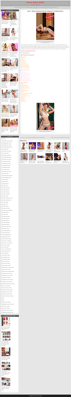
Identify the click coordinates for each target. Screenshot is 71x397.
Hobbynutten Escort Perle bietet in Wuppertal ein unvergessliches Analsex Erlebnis (5, 85)
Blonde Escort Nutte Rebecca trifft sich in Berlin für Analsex (13, 84)
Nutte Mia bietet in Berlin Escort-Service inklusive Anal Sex (5, 22)
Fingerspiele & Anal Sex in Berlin (7, 279)
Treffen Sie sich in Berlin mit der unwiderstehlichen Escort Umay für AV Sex (13, 23)
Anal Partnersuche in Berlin (6, 226)
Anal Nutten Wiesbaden (6, 222)
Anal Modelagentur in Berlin (6, 177)
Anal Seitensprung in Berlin (6, 238)
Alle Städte (3, 138)
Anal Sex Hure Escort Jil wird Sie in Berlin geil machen (13, 115)
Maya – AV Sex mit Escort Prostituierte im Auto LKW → (60, 137)
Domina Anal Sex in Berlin (6, 269)
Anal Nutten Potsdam (5, 220)
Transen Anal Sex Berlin (6, 308)
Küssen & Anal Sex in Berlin (6, 287)
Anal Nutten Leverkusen (6, 208)
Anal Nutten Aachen (5, 179)
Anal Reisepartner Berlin (6, 236)
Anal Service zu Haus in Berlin (7, 242)
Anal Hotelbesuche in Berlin (6, 171)
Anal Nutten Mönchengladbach (7, 210)
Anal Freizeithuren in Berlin (6, 155)
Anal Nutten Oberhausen (6, 216)
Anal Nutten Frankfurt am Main (29, 7)
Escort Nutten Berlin (35, 2)
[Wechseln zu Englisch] (54, 7)
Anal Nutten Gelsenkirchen (6, 200)
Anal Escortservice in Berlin (6, 151)
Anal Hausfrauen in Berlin (6, 161)
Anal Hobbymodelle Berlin (6, 165)
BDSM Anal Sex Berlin (5, 261)
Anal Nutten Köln (5, 204)
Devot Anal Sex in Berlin (6, 263)
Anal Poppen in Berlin (5, 228)
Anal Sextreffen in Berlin (6, 255)
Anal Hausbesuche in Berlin (6, 159)
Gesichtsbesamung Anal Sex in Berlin (8, 283)
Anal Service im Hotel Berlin (6, 240)
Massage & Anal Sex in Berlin (7, 291)
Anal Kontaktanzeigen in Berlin (7, 175)
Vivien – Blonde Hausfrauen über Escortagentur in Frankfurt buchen (45, 11)
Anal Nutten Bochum (5, 183)
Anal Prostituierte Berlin (6, 232)
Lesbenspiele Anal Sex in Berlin (7, 289)
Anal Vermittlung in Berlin (6, 259)
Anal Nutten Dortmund (5, 189)
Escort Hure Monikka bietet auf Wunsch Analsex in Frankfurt (5, 100)
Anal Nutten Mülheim (5, 212)
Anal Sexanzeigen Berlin (6, 251)
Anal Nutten (17, 7)
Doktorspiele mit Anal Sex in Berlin (8, 267)
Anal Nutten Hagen (5, 202)
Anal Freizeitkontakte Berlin (6, 157)
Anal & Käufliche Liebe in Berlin (7, 140)
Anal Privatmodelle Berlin (6, 230)
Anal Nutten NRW (41, 7)
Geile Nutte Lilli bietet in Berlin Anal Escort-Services (13, 68)
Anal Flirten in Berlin (5, 153)
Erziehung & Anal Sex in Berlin (7, 273)
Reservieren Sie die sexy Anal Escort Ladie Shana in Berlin (14, 38)
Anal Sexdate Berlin (5, 253)
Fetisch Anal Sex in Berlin (6, 277)
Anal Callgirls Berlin (5, 149)
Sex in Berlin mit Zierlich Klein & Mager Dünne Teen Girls (6, 328)
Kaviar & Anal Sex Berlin (6, 285)
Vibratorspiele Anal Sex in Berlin (7, 310)
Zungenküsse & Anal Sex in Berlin (7, 312)
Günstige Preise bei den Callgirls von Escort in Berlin (6, 388)
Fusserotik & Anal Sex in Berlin (7, 281)
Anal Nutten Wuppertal (5, 224)
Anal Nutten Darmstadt (6, 187)
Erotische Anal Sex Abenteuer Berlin (8, 271)
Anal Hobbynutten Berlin (6, 167)
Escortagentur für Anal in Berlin (7, 275)
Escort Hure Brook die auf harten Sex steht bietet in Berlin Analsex (6, 115)
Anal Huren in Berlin (5, 173)
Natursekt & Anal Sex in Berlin (7, 293)
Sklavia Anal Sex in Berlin (6, 302)
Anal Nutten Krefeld (5, 206)
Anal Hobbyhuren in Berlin (6, 163)
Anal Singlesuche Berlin (6, 257)
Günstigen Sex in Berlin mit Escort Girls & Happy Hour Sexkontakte (6, 358)
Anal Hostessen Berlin (5, 169)
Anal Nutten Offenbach (5, 218)
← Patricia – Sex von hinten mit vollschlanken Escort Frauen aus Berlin (32, 137)
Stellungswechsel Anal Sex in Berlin (8, 304)
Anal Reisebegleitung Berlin (6, 234)
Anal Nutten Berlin (5, 181)
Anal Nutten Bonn (5, 185)
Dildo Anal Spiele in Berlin (6, 265)
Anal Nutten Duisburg (5, 191)
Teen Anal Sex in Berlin (6, 306)
